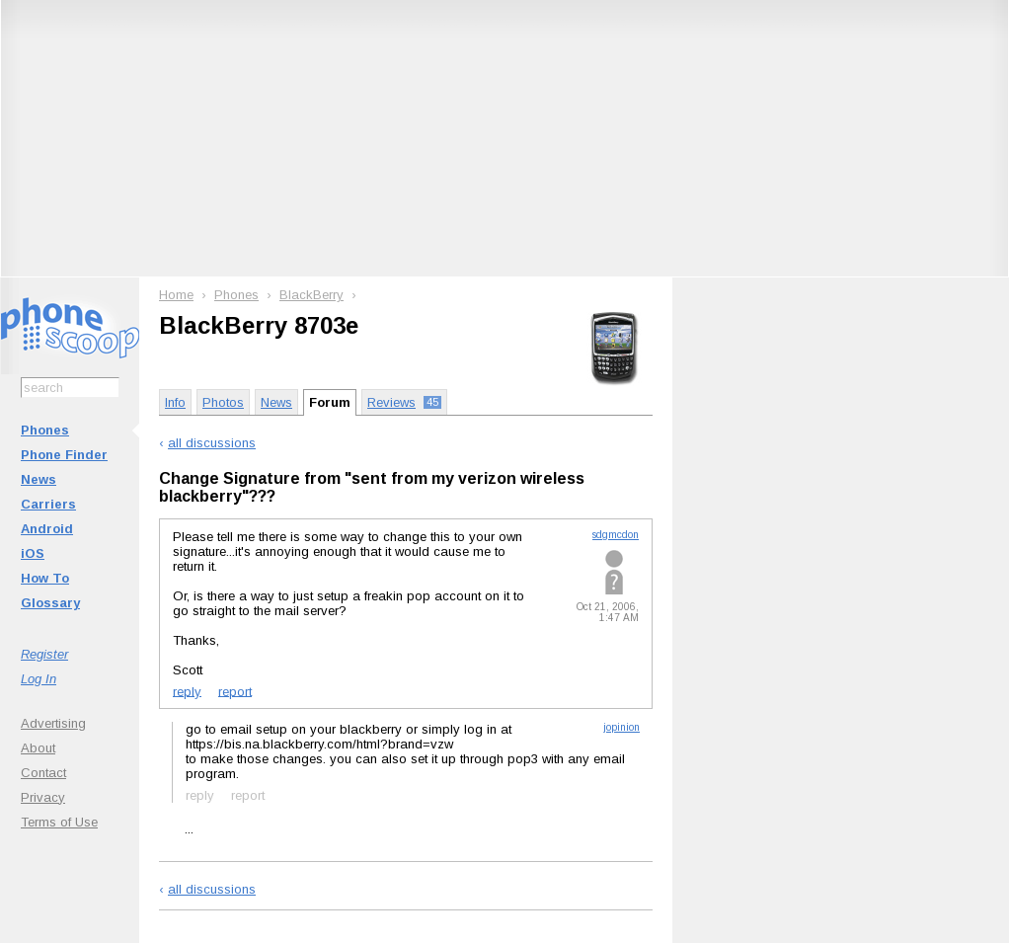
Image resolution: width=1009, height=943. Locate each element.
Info (175, 402)
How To (45, 578)
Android (47, 528)
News (38, 479)
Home (176, 294)
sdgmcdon (615, 534)
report (235, 690)
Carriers (48, 504)
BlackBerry (311, 294)
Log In (38, 678)
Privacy (43, 797)
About (38, 748)
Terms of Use (59, 822)
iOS (32, 553)
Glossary (50, 602)
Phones (45, 430)
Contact (43, 772)
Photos (223, 402)
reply (187, 690)
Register (44, 654)
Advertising (53, 723)
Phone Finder (64, 454)
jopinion (621, 727)
